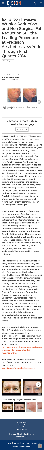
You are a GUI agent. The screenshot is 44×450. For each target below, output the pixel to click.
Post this (22, 129)
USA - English (7, 61)
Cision (25, 446)
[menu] (3, 3)
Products (21, 424)
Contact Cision (22, 422)
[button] (35, 3)
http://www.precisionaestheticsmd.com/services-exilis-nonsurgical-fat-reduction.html (22, 350)
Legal (9, 443)
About (21, 427)
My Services (22, 429)
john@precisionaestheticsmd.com (18, 368)
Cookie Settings (31, 443)
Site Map (16, 443)
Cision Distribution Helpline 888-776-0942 (22, 435)
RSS (23, 443)
